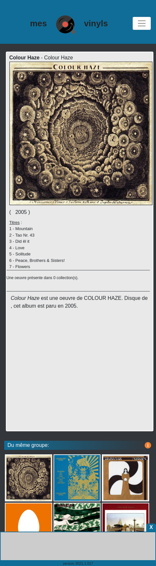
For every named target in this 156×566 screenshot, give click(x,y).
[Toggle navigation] (142, 23)
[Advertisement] (79, 377)
